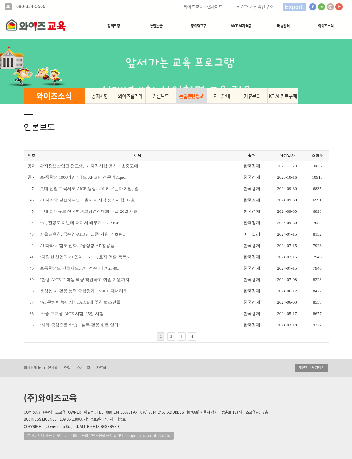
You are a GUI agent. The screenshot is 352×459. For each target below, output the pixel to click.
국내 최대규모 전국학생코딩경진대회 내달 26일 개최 (89, 211)
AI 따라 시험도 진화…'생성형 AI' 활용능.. (78, 245)
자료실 (101, 367)
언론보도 (160, 96)
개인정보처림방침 (311, 367)
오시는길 (83, 367)
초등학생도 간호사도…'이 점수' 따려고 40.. (79, 268)
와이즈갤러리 (130, 96)
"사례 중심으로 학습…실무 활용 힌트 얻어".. (81, 324)
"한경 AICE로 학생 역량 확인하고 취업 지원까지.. (86, 279)
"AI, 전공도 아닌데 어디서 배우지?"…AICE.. (81, 222)
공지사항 (99, 96)
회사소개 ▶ (32, 367)
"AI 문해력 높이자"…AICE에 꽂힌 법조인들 (80, 302)
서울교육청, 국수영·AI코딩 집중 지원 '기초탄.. (82, 234)
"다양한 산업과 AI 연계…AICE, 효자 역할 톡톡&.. (86, 256)
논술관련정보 (191, 96)
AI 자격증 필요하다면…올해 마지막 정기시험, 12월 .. (89, 200)
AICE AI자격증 (241, 26)
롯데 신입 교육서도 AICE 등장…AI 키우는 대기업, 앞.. (90, 188)
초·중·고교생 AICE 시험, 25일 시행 (71, 313)
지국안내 (221, 96)
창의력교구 (198, 26)
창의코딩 (113, 26)
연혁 (67, 367)
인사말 (52, 367)
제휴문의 (252, 96)
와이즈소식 (326, 26)
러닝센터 (283, 26)
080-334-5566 (30, 6)
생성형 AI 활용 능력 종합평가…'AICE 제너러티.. (85, 290)
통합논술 (156, 26)
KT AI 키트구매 (283, 96)
